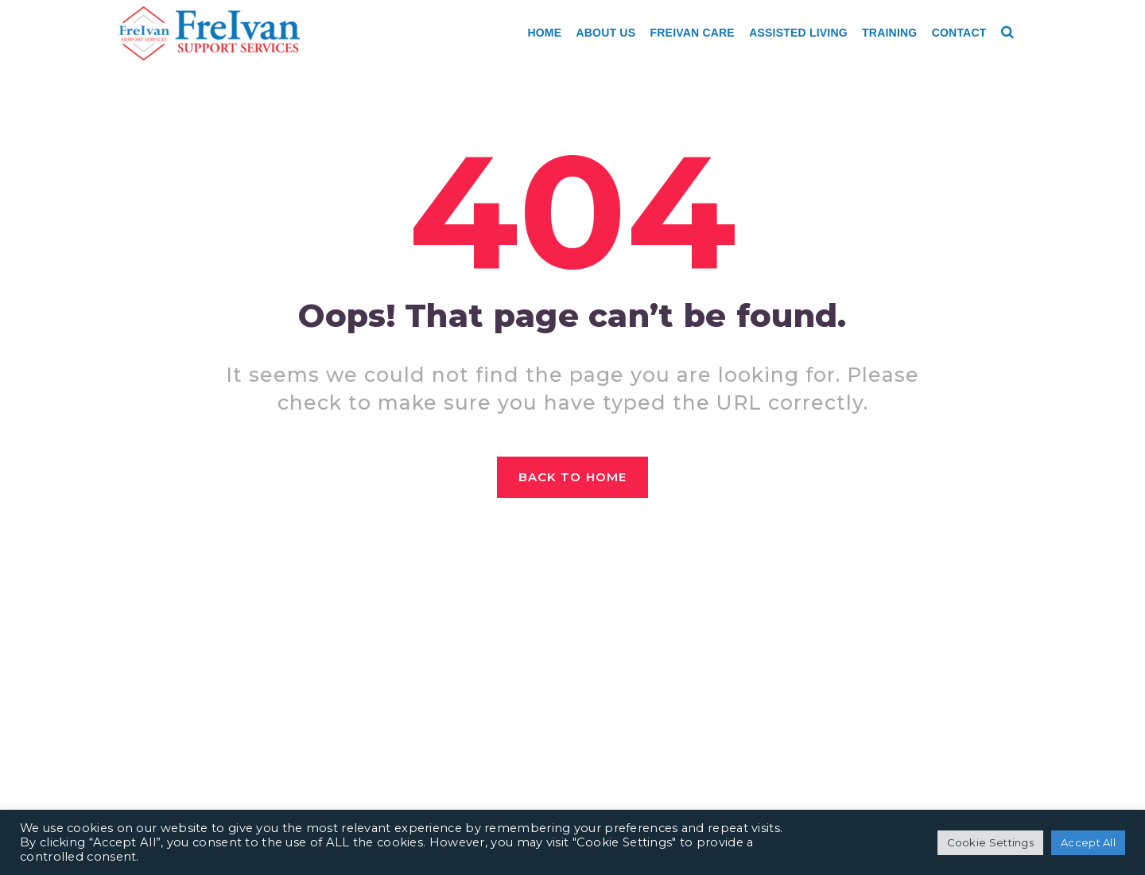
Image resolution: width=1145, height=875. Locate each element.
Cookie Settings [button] (990, 842)
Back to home (572, 476)
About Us (606, 32)
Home (544, 32)
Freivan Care (692, 32)
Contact (959, 32)
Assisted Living (798, 32)
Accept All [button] (1088, 842)
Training (889, 32)
